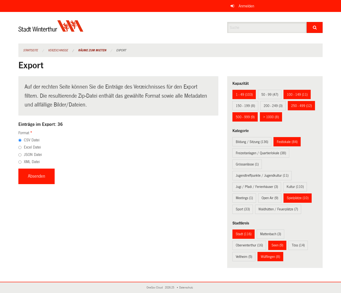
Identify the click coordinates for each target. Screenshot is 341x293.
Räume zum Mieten (92, 50)
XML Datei (32, 162)
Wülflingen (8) (270, 257)
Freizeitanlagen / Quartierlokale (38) (261, 153)
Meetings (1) (244, 198)
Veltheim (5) (244, 257)
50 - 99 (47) (269, 94)
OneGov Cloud (155, 287)
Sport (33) (243, 209)
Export (121, 50)
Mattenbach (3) (270, 234)
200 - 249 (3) (273, 106)
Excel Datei (32, 147)
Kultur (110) (295, 187)
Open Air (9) (270, 198)
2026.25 (170, 287)
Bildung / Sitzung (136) (252, 142)
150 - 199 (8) (245, 106)
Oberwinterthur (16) (249, 245)
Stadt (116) (244, 234)
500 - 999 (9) (245, 117)
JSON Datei (33, 155)
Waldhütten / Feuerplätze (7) (278, 209)
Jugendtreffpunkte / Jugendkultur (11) (262, 175)
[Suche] (315, 27)
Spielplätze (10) (298, 198)
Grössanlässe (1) (247, 164)
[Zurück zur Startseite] (51, 30)
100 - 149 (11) (297, 94)
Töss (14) (298, 245)
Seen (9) (277, 245)
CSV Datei (31, 140)
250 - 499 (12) (301, 106)
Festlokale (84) (287, 142)
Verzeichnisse (58, 50)
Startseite (30, 50)
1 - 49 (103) (244, 94)
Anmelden (246, 6)
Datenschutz (186, 287)
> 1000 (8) (271, 117)
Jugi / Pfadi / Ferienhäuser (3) (257, 187)
